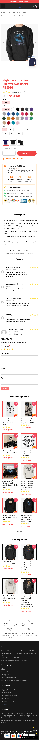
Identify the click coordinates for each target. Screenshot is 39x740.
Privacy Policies (6, 675)
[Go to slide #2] (25, 72)
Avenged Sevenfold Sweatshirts (12, 16)
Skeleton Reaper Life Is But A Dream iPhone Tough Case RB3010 (28, 421)
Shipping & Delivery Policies (10, 690)
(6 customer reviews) (18, 92)
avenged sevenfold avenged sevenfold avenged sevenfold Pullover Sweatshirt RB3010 (27, 485)
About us (4, 669)
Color (4, 106)
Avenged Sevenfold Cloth (16, 13)
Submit (5, 388)
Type (4, 99)
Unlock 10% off (35, 731)
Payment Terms (6, 692)
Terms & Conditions (7, 672)
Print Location (7, 137)
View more (20, 531)
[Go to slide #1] (14, 72)
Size (3, 126)
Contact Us (5, 698)
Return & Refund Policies (9, 695)
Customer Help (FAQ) (8, 701)
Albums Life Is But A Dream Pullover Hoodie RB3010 (9, 517)
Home (3, 13)
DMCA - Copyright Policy (9, 677)
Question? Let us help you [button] (29, 737)
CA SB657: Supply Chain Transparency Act (14, 680)
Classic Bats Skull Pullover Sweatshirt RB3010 (8, 598)
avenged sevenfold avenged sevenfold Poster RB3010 (27, 453)
